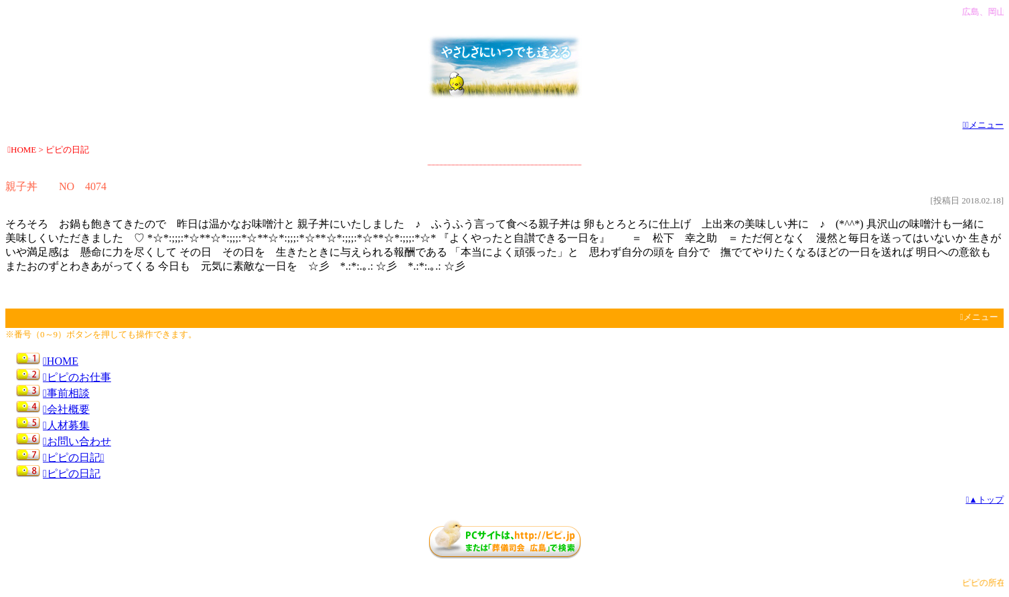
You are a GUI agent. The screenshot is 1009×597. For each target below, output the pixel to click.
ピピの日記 (73, 457)
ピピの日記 (71, 473)
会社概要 (66, 409)
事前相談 (66, 393)
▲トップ (984, 500)
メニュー (983, 125)
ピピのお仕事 (77, 377)
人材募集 (66, 425)
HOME (60, 361)
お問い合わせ (77, 441)
